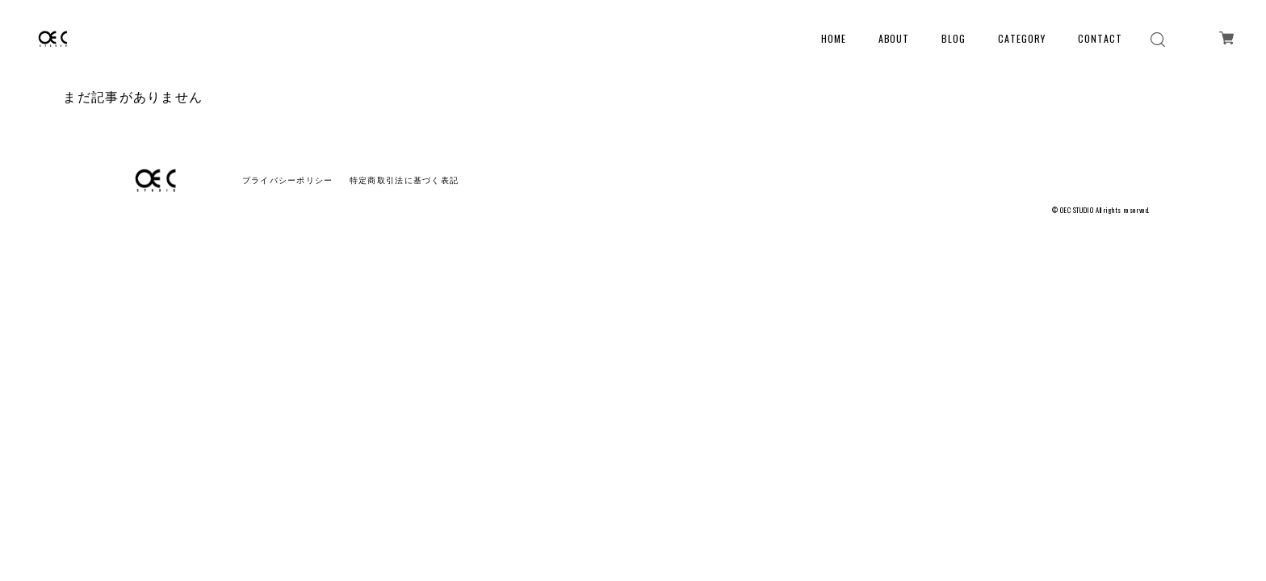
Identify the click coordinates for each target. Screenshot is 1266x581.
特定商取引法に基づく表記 (404, 180)
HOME (833, 38)
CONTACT (1100, 38)
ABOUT (894, 38)
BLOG (953, 38)
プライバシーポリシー (287, 180)
